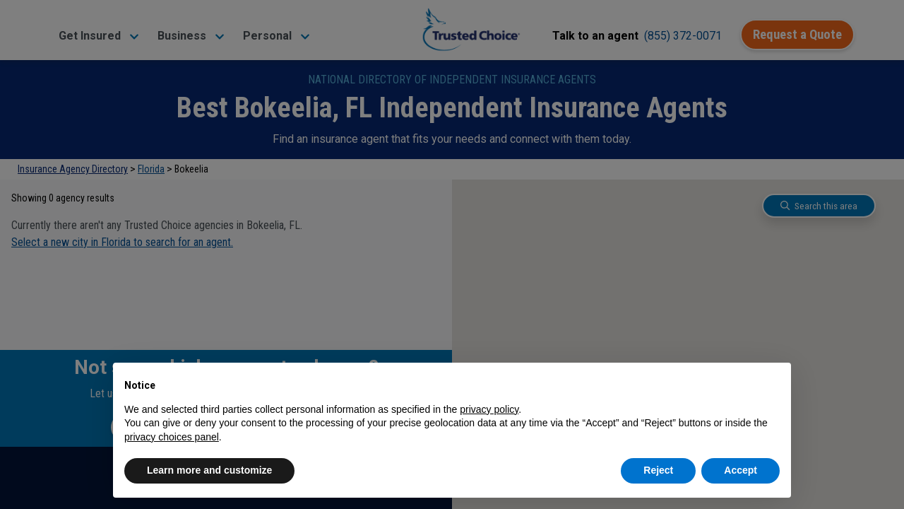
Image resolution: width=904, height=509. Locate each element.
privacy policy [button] (489, 409)
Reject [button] (658, 470)
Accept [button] (740, 470)
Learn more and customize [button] (209, 470)
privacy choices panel (171, 437)
